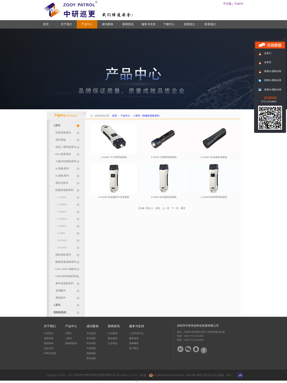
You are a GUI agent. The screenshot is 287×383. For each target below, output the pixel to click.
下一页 (175, 208)
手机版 (142, 375)
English (239, 3)
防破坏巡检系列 (151, 115)
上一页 (165, 208)
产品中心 (125, 115)
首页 (46, 24)
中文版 (227, 3)
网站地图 (190, 375)
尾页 (183, 208)
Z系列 (137, 115)
